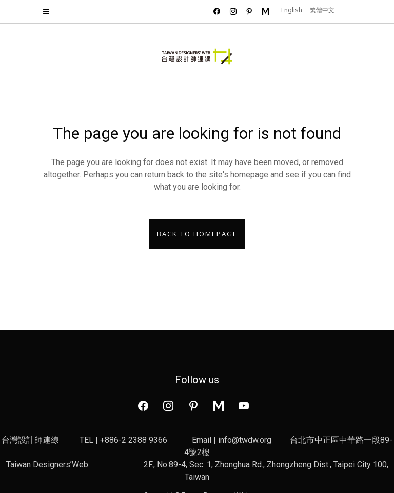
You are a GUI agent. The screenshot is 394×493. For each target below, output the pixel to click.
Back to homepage (197, 233)
